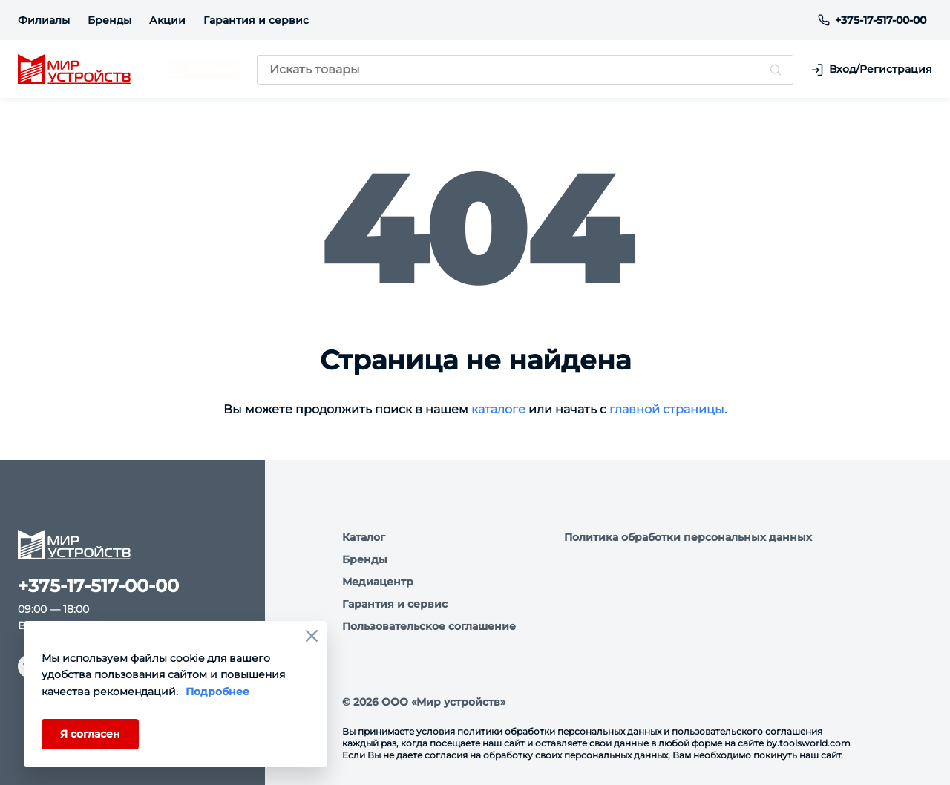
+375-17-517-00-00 (872, 20)
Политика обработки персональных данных (688, 537)
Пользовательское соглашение (429, 626)
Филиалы (44, 20)
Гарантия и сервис (256, 20)
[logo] (74, 69)
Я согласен (90, 733)
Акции (167, 20)
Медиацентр (377, 581)
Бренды (109, 20)
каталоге (498, 409)
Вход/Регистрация (871, 69)
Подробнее (217, 691)
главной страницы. (668, 409)
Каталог (363, 537)
